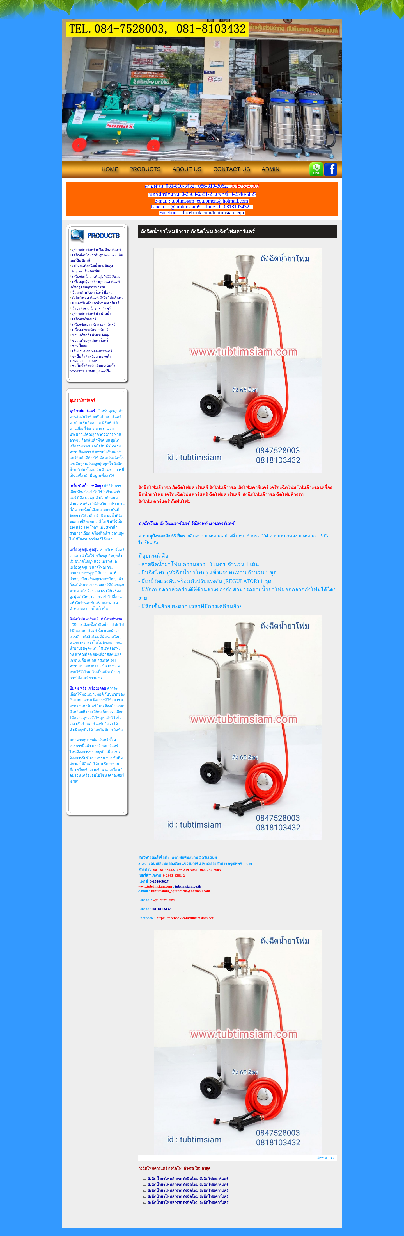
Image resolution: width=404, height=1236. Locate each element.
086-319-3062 (187, 869)
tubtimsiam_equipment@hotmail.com (180, 891)
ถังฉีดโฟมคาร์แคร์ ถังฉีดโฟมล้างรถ (97, 298)
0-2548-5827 (159, 881)
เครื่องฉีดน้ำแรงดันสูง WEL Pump (96, 276)
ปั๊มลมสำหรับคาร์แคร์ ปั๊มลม (92, 292)
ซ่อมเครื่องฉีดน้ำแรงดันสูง (91, 335)
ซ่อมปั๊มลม (79, 346)
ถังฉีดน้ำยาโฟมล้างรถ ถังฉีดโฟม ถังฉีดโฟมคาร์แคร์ (188, 1179)
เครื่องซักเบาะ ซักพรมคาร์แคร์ (93, 324)
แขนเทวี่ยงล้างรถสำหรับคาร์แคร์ (95, 303)
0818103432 (161, 909)
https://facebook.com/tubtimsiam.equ (185, 918)
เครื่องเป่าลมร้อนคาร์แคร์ (90, 330)
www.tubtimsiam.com (155, 886)
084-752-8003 (210, 869)
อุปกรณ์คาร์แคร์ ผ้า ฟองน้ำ (91, 314)
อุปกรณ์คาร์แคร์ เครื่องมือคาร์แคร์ (96, 250)
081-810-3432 (163, 869)
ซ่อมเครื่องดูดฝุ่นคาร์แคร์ (90, 340)
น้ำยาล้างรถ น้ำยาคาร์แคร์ (91, 308)
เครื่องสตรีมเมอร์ (84, 319)
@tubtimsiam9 (164, 900)
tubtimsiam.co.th (188, 886)
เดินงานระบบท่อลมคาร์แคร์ (92, 351)
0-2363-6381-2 (174, 875)
